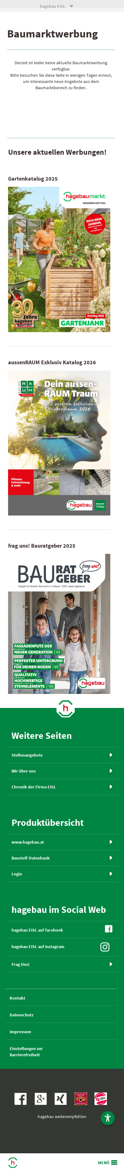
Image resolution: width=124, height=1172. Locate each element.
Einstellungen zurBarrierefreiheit (26, 1052)
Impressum (20, 1031)
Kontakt (17, 998)
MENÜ (103, 1162)
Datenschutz (21, 1015)
